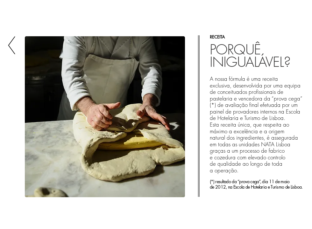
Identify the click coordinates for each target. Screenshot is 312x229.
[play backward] (33, 116)
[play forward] (178, 116)
